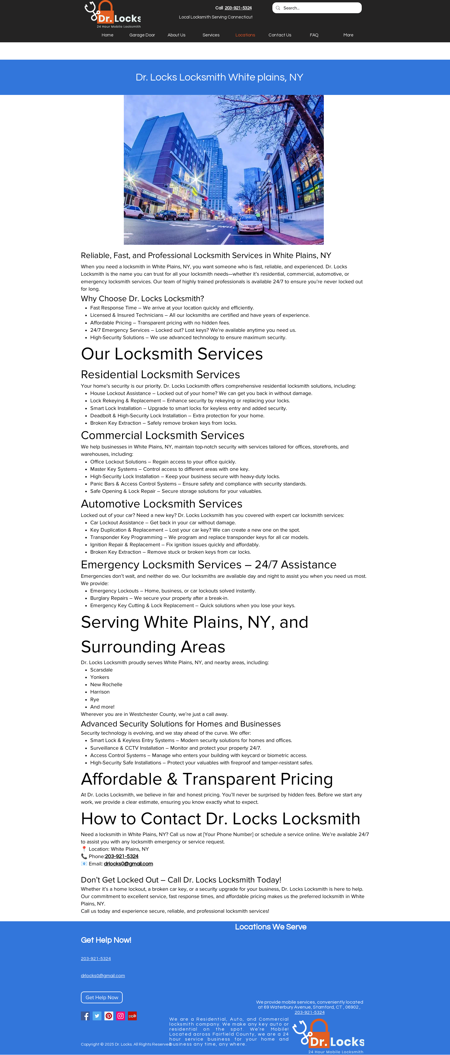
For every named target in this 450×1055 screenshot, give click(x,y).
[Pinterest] (108, 1016)
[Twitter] (97, 1016)
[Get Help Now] (102, 997)
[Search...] (316, 7)
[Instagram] (120, 1016)
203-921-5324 (238, 8)
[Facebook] (85, 1016)
